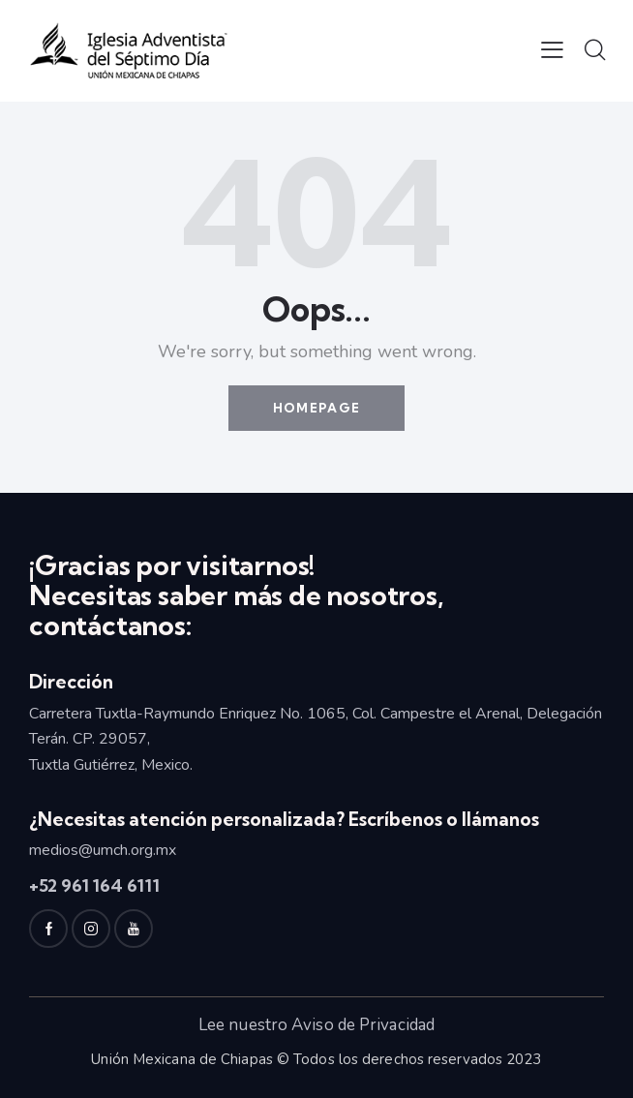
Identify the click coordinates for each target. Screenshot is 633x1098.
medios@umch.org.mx (102, 850)
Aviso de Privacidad (363, 1025)
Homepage (316, 407)
